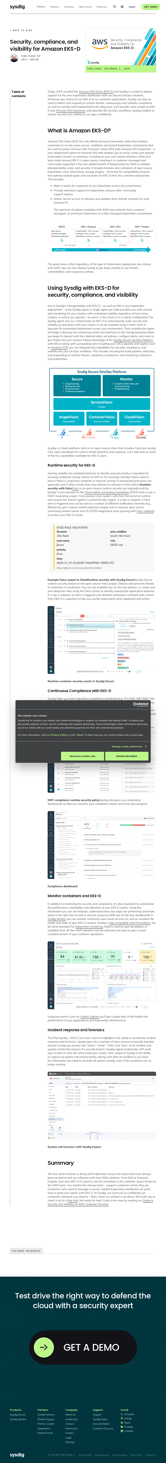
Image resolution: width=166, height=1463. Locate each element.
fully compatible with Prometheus (129, 923)
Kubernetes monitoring (89, 926)
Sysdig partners (46, 1414)
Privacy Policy (59, 734)
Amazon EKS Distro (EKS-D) (96, 91)
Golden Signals (89, 1016)
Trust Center (136, 1455)
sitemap (69, 1442)
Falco (75, 488)
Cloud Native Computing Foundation (107, 492)
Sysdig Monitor (57, 919)
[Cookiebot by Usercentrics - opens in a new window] (135, 704)
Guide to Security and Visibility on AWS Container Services (100, 1202)
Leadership (71, 1419)
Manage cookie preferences (127, 746)
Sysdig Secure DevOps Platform (133, 340)
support (97, 1414)
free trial (73, 1200)
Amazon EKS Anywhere (70, 110)
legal (68, 1437)
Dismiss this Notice (126, 756)
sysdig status (100, 1419)
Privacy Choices (119, 1455)
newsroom (71, 1428)
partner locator (46, 1423)
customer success (103, 1428)
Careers (69, 1423)
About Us (70, 1414)
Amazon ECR (59, 347)
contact (69, 1432)
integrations (44, 1428)
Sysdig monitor (18, 1419)
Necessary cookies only (82, 756)
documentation (101, 1423)
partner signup (46, 1419)
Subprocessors (102, 1455)
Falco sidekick (145, 511)
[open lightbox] (102, 239)
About (80, 734)
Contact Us (150, 1455)
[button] (41, 7)
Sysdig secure (18, 1414)
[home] (17, 7)
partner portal (45, 1432)
